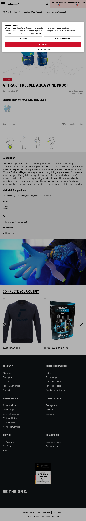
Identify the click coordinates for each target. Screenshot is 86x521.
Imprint (47, 49)
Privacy (39, 49)
